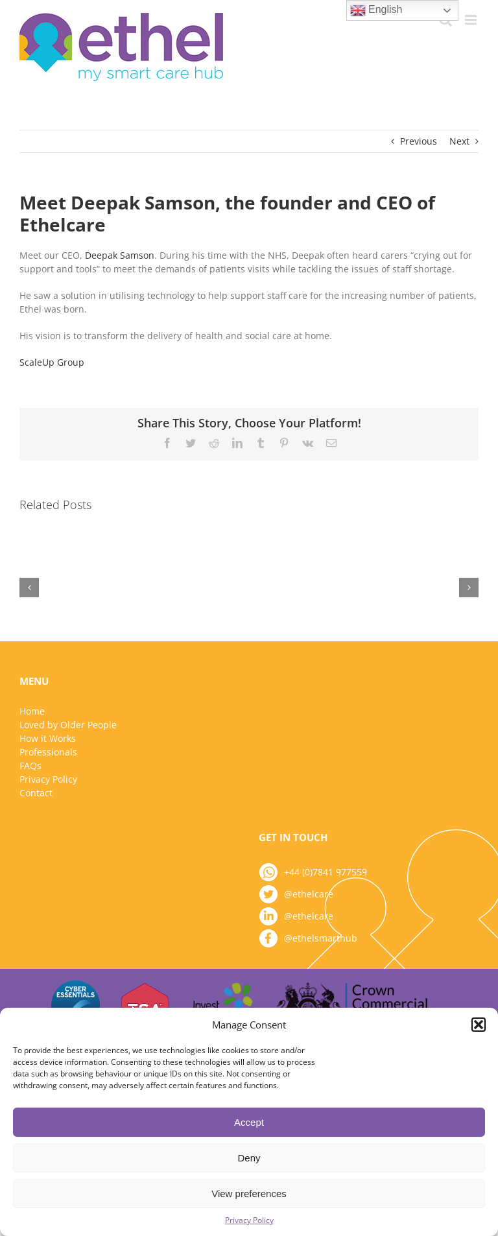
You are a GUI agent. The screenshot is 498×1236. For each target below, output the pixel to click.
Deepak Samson (119, 255)
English (376, 10)
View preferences (249, 1193)
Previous (418, 141)
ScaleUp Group (53, 362)
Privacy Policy (249, 1220)
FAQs (30, 765)
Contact (36, 793)
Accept (249, 1122)
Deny (248, 1157)
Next (459, 141)
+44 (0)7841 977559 (325, 872)
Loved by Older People (68, 725)
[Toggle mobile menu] (472, 20)
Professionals (48, 752)
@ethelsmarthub (320, 938)
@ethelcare (308, 894)
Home (32, 711)
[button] (478, 1024)
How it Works (47, 738)
